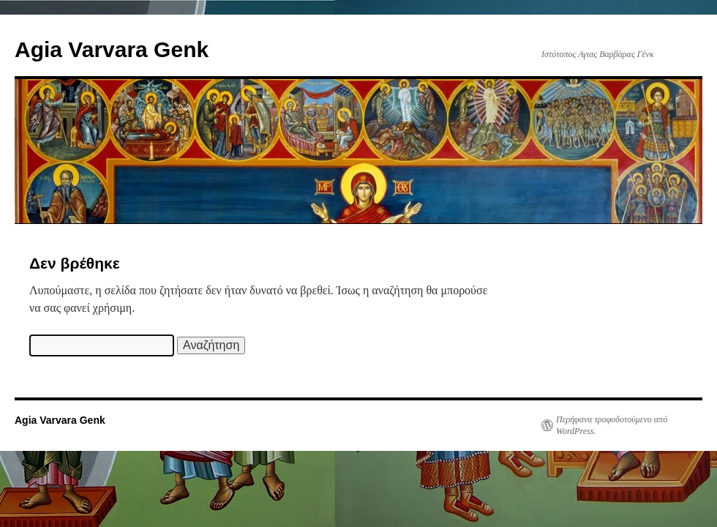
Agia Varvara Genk (112, 49)
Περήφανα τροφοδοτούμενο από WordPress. (611, 425)
